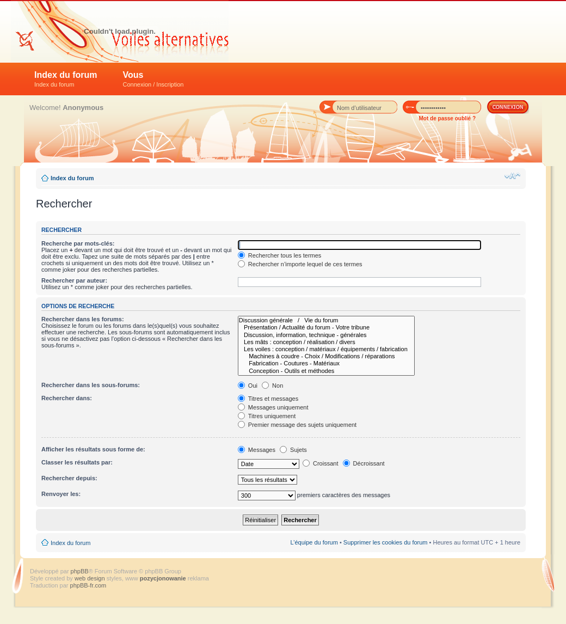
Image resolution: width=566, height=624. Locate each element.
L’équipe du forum (313, 542)
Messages (256, 449)
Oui (247, 385)
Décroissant (364, 463)
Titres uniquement (267, 416)
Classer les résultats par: (77, 462)
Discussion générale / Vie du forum (326, 320)
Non (272, 385)
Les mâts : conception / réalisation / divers (326, 342)
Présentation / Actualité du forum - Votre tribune (326, 327)
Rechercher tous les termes (280, 255)
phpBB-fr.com (88, 585)
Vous (153, 79)
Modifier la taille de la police (512, 176)
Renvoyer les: (61, 494)
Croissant (321, 463)
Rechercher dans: (66, 398)
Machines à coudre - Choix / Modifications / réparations (326, 356)
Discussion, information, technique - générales (326, 335)
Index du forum (65, 79)
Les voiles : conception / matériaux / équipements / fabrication (326, 349)
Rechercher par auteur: (74, 280)
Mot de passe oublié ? (447, 118)
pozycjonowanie (163, 578)
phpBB (80, 571)
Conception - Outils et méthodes (326, 371)
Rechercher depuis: (69, 478)
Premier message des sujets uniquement (297, 424)
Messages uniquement (273, 407)
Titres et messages (268, 398)
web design (91, 578)
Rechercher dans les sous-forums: (90, 385)
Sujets (293, 449)
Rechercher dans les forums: (82, 319)
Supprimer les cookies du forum (385, 542)
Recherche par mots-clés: (78, 243)
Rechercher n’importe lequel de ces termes (300, 264)
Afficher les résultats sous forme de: (93, 449)
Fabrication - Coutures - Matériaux (326, 363)
